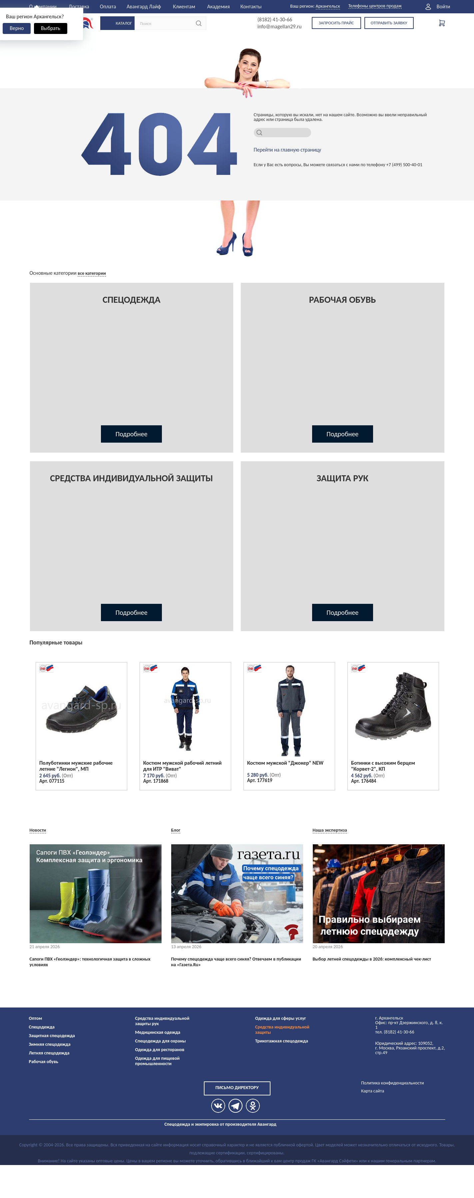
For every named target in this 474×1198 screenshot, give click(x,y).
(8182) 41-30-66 (274, 19)
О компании (43, 6)
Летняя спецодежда (49, 1053)
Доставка (79, 6)
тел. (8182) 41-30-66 (394, 1032)
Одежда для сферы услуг (280, 1018)
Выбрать (50, 28)
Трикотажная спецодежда (281, 1041)
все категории (92, 273)
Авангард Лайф (144, 6)
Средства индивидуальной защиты (282, 1029)
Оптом (35, 1018)
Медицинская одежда (158, 1032)
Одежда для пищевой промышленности (157, 1060)
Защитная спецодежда (52, 1035)
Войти (443, 6)
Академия (218, 6)
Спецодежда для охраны (160, 1041)
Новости (38, 830)
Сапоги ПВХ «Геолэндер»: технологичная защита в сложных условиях (90, 962)
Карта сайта (372, 1091)
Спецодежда (42, 1027)
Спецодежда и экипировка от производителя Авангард (220, 1124)
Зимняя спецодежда (50, 1044)
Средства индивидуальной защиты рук (162, 1020)
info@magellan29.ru (279, 26)
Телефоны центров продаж (375, 6)
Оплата (108, 6)
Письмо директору (237, 1087)
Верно (17, 28)
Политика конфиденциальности (392, 1083)
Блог (176, 830)
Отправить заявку (389, 22)
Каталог (124, 23)
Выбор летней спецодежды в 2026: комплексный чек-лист (372, 959)
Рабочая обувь (44, 1061)
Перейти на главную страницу (287, 150)
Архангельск (328, 6)
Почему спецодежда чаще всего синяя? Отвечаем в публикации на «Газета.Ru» (236, 962)
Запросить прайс (336, 22)
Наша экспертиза (330, 830)
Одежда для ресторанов (160, 1049)
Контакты (251, 6)
